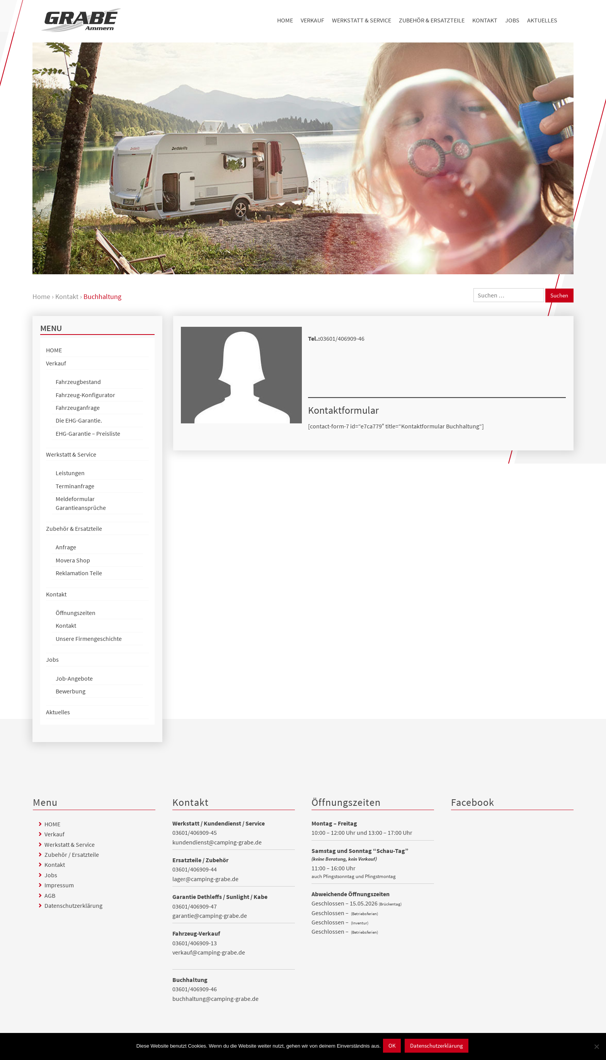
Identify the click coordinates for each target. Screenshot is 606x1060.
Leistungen (70, 473)
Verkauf (312, 20)
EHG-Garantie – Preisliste (88, 434)
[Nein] (596, 1047)
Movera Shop (73, 560)
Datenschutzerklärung (73, 906)
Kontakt (484, 20)
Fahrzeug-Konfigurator (85, 395)
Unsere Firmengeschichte (89, 639)
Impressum (59, 885)
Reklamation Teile (79, 573)
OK (388, 1047)
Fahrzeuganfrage (78, 408)
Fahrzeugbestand (78, 382)
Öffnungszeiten (75, 613)
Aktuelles (542, 20)
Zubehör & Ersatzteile (432, 20)
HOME (285, 20)
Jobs (512, 20)
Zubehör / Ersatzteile (71, 855)
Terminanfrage (75, 486)
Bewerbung (70, 691)
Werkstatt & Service (361, 20)
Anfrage (66, 547)
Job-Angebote (74, 679)
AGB (49, 896)
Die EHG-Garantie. (79, 421)
